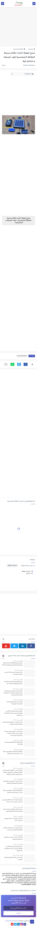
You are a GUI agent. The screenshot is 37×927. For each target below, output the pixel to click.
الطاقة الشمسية (19, 49)
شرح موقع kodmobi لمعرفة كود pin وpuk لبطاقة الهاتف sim (13, 682)
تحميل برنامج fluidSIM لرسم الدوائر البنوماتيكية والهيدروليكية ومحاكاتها (12, 664)
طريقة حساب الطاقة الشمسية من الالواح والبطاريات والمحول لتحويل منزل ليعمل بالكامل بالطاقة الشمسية (12, 773)
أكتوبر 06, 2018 (17, 749)
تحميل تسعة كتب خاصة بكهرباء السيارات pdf (13, 819)
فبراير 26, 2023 (17, 699)
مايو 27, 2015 (18, 670)
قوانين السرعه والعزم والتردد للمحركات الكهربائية (14, 703)
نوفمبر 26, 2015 (17, 835)
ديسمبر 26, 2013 (17, 855)
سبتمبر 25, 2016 (17, 768)
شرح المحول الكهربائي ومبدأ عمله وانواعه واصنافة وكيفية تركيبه (13, 810)
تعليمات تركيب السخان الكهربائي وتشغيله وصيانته (13, 838)
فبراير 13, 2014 (17, 679)
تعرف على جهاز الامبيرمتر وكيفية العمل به (13, 858)
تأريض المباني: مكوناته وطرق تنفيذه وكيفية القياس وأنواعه (12, 723)
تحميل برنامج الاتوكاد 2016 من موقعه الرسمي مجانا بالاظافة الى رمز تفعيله (13, 713)
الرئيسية (31, 49)
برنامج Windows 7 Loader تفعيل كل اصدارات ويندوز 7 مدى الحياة (12, 801)
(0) (4, 65)
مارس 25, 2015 (17, 807)
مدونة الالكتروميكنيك (11, 921)
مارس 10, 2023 (17, 740)
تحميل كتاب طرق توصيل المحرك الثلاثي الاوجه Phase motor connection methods (13, 733)
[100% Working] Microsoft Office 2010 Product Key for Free (13, 753)
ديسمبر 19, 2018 (17, 798)
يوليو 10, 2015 (17, 779)
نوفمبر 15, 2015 (17, 661)
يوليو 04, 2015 (17, 826)
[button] (26, 364)
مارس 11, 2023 (17, 720)
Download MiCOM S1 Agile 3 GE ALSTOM (14, 743)
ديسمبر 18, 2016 (17, 689)
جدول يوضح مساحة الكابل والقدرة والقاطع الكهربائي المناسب (13, 829)
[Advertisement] (18, 26)
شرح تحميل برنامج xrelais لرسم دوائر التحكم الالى (14, 673)
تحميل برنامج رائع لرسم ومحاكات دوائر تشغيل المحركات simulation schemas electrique (13, 693)
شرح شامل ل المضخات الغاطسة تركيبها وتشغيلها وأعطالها (13, 782)
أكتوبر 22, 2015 (17, 709)
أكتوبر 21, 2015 (17, 816)
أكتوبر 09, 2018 (17, 729)
